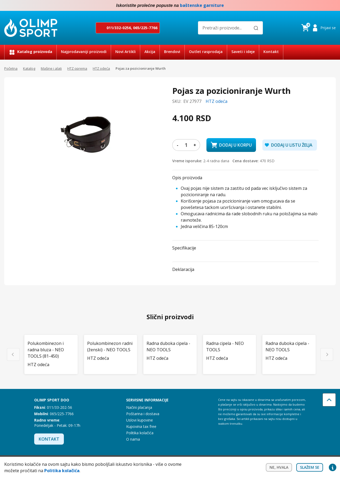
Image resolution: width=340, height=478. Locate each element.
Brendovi (172, 51)
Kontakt (271, 51)
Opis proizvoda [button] (187, 178)
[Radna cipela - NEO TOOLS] (229, 346)
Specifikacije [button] (184, 248)
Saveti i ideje (243, 51)
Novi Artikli (125, 51)
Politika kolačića (139, 432)
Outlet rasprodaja (206, 51)
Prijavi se (328, 27)
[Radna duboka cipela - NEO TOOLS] (170, 346)
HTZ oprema (77, 68)
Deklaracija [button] (183, 269)
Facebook (322, 5)
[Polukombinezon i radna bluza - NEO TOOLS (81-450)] (51, 349)
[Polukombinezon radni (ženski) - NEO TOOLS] (110, 346)
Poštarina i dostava (142, 413)
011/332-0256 (119, 27)
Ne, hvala (279, 467)
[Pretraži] (256, 28)
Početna (10, 68)
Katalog (29, 68)
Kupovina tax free (141, 426)
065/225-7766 (145, 27)
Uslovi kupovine (139, 420)
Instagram (332, 5)
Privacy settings (332, 467)
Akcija (149, 51)
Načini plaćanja (139, 407)
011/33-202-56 (59, 407)
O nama (133, 439)
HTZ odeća (101, 68)
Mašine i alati (51, 68)
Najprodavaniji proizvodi (84, 51)
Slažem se (309, 467)
